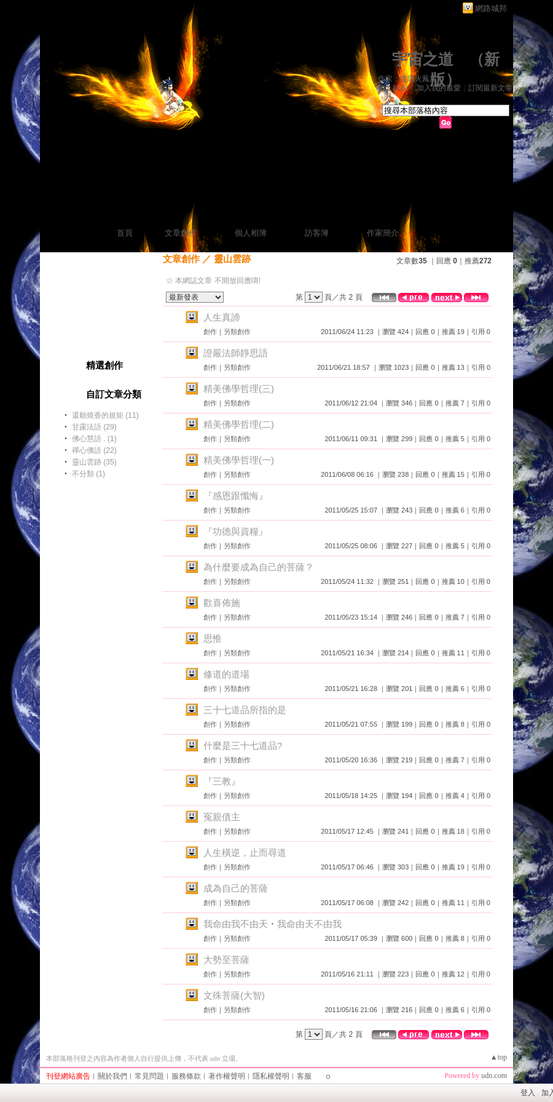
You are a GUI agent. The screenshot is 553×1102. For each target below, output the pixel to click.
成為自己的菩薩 (235, 888)
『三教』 (221, 781)
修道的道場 (226, 674)
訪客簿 (317, 233)
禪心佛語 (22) (94, 450)
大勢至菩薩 (226, 959)
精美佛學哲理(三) (238, 388)
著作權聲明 (226, 1076)
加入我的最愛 (439, 88)
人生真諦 (221, 317)
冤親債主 (221, 817)
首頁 (125, 233)
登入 (527, 1092)
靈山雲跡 (232, 259)
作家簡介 (383, 233)
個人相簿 (251, 233)
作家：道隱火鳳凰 (407, 78)
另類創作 (237, 331)
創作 (210, 331)
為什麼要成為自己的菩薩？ (258, 567)
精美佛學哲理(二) (238, 424)
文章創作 (181, 233)
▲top (498, 1057)
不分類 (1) (88, 473)
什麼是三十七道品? (242, 745)
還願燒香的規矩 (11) (105, 415)
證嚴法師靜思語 (235, 353)
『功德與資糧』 (235, 531)
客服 (304, 1076)
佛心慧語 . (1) (94, 438)
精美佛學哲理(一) (238, 460)
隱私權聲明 (271, 1076)
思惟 (212, 638)
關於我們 (112, 1076)
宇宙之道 (422, 59)
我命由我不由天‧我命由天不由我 (272, 924)
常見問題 (149, 1076)
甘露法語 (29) (94, 427)
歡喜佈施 (221, 602)
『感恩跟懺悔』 (235, 495)
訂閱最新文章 (490, 88)
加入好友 (392, 88)
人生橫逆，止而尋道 (244, 852)
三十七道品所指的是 (244, 710)
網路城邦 (491, 8)
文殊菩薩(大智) (234, 995)
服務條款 (186, 1076)
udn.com (494, 1075)
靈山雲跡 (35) (94, 462)
